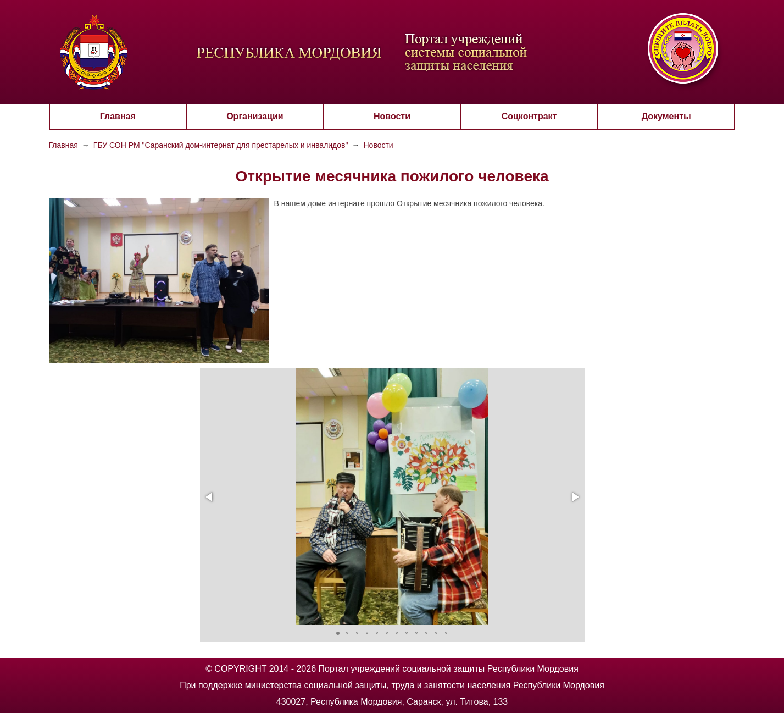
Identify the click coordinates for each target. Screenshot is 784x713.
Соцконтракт (529, 116)
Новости (392, 116)
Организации (254, 116)
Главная (118, 116)
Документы (666, 116)
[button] (210, 497)
